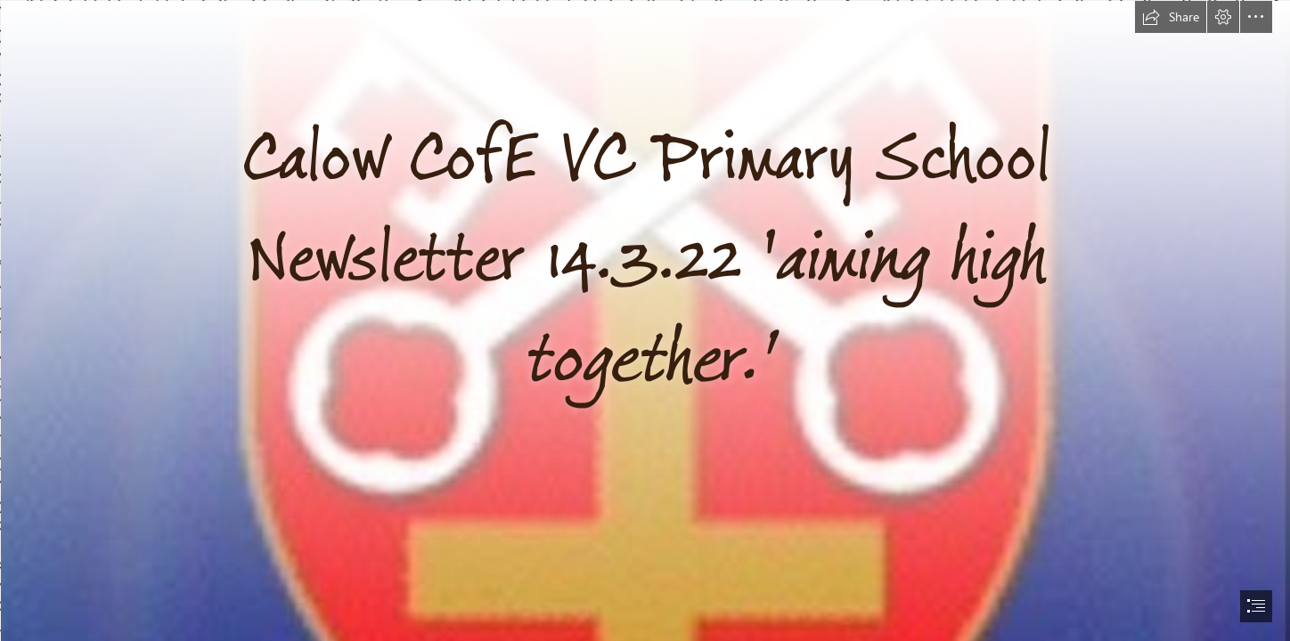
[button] (1170, 17)
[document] (645, 320)
